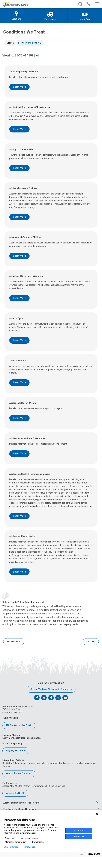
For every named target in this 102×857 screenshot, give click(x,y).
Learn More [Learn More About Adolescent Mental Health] (19, 571)
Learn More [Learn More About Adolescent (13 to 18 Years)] (19, 418)
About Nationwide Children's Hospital (21, 803)
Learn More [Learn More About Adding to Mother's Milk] (19, 168)
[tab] (10, 43)
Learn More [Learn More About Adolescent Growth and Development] (19, 453)
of (24, 55)
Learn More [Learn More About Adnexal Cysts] (19, 340)
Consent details (11, 847)
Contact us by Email (19, 725)
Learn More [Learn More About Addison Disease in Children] (19, 217)
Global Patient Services (19, 773)
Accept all (79, 830)
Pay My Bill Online (16, 750)
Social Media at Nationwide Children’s (51, 689)
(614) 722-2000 (10, 718)
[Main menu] (97, 4)
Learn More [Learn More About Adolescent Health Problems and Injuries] (19, 516)
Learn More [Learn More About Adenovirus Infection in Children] (19, 255)
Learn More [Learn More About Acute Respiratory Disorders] (19, 86)
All (37, 55)
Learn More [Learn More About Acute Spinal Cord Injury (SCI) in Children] (19, 129)
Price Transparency (12, 743)
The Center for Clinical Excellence (20, 809)
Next (90, 641)
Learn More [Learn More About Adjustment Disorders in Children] (19, 298)
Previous (13, 641)
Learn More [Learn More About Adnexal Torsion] (19, 382)
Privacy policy (29, 847)
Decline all (79, 836)
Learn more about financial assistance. (21, 738)
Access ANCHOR (15, 793)
